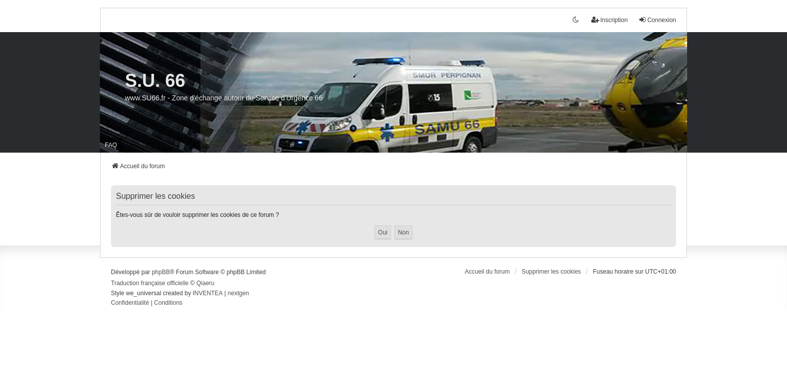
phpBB (161, 272)
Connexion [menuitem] (657, 20)
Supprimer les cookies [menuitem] (551, 271)
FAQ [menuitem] (111, 145)
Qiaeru (205, 283)
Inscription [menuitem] (609, 20)
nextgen (238, 293)
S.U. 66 (155, 80)
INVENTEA (208, 293)
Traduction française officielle (150, 283)
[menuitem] (130, 303)
